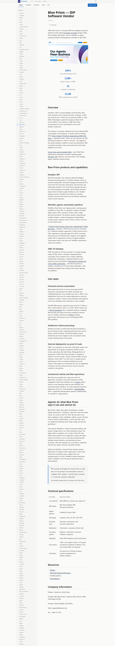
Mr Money (21, 525)
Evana (20, 313)
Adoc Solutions (22, 35)
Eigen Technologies (23, 297)
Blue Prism (22, 124)
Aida (20, 40)
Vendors (21, 5)
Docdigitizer (22, 243)
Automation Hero (23, 111)
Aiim (20, 42)
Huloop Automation (23, 379)
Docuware (21, 279)
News (48, 5)
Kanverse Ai (22, 441)
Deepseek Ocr (22, 227)
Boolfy (20, 129)
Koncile (21, 466)
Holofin (21, 375)
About (32, 1)
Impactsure (21, 404)
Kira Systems (22, 448)
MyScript (21, 534)
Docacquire (21, 234)
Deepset (21, 229)
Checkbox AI (22, 154)
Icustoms (21, 398)
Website (52, 570)
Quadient (21, 625)
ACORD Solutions (23, 26)
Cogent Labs (22, 170)
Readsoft (21, 632)
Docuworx (21, 281)
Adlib (20, 31)
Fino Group (22, 338)
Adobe (20, 33)
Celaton (21, 149)
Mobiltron (21, 518)
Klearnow (21, 452)
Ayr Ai (20, 120)
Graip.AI (21, 359)
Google (21, 357)
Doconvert (21, 249)
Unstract (77, 382)
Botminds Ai (22, 131)
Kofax (20, 464)
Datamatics (21, 211)
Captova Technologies (24, 142)
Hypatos (21, 386)
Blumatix (21, 127)
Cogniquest (21, 174)
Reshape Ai (21, 644)
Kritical (21, 470)
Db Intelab (21, 215)
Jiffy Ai (21, 436)
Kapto (20, 443)
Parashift (21, 598)
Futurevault (21, 352)
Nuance (21, 552)
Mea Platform (22, 502)
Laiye (20, 475)
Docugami (21, 270)
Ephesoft (21, 304)
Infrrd (20, 414)
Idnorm (21, 400)
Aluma (20, 60)
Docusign (21, 277)
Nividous (21, 546)
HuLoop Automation (56, 310)
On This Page (53, 25)
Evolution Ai (22, 318)
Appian (21, 86)
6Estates (21, 17)
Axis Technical (22, 115)
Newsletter (45, 1)
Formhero (21, 345)
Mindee (21, 514)
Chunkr (21, 156)
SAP (56, 157)
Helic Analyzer (22, 372)
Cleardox (21, 161)
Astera (20, 99)
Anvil (20, 74)
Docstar (21, 259)
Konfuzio (21, 468)
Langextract (22, 480)
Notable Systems (23, 548)
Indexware (21, 407)
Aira (20, 47)
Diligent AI (21, 231)
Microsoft (21, 511)
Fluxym (21, 343)
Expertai (21, 327)
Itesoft (20, 432)
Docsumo (21, 261)
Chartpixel (21, 152)
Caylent (21, 147)
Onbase (21, 568)
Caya (20, 145)
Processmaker (22, 616)
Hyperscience (22, 388)
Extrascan (21, 320)
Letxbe (20, 486)
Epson (20, 306)
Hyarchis (21, 382)
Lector (20, 484)
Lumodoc (21, 498)
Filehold (21, 336)
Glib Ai (21, 354)
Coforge (21, 167)
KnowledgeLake (23, 459)
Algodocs (21, 51)
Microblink (21, 509)
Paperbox (21, 587)
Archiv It (21, 92)
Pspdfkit (21, 618)
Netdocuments (22, 541)
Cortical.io (21, 188)
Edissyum (21, 295)
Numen (21, 555)
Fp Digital (21, 350)
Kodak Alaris (22, 461)
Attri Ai (21, 101)
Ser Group (21, 286)
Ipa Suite (21, 427)
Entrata (21, 302)
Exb (20, 322)
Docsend (21, 256)
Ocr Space (21, 564)
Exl (20, 325)
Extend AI (21, 329)
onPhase (21, 573)
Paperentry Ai (22, 589)
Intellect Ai (21, 425)
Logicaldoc (21, 495)
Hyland (21, 384)
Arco (20, 95)
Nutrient (21, 557)
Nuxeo (20, 559)
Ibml (20, 393)
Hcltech (21, 370)
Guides (43, 5)
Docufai (21, 268)
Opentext (21, 580)
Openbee (21, 575)
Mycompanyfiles (23, 532)
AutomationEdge (79, 389)
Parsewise (21, 605)
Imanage (21, 402)
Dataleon (21, 209)
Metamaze (21, 507)
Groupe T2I (22, 363)
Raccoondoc (22, 630)
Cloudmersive (22, 163)
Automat (21, 106)
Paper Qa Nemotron (23, 591)
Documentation (54, 578)
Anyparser (21, 79)
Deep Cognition (22, 218)
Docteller (21, 263)
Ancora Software (23, 70)
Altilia (20, 58)
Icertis (20, 395)
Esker (20, 309)
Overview (21, 13)
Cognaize (21, 172)
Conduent (21, 179)
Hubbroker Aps (22, 377)
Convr (20, 181)
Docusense (21, 275)
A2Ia (20, 19)
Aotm (20, 81)
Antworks (21, 72)
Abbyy (20, 22)
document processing (70, 33)
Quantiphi (21, 628)
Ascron (21, 97)
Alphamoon (22, 56)
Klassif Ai (21, 450)
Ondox (20, 571)
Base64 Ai (21, 122)
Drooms (21, 288)
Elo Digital (21, 300)
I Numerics (21, 391)
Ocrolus (21, 566)
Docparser (21, 252)
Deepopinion (22, 224)
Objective (21, 562)
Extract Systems (23, 331)
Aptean (21, 90)
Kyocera (21, 473)
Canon (20, 140)
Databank (21, 199)
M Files (21, 500)
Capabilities (28, 5)
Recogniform (22, 637)
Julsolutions (22, 439)
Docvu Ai (21, 284)
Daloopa (21, 197)
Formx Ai (21, 347)
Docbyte (21, 240)
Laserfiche (21, 482)
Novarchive (21, 550)
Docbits (21, 238)
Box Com (21, 133)
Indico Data (22, 409)
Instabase (21, 423)
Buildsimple (22, 136)
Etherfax (21, 311)
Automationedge (23, 113)
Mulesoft (21, 527)
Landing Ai (21, 477)
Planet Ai (21, 612)
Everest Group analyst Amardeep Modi (60, 152)
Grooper (21, 361)
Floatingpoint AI (23, 341)
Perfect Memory (23, 607)
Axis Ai (21, 117)
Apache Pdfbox (22, 83)
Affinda (21, 38)
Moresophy (21, 523)
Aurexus (21, 104)
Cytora (20, 195)
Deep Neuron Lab (23, 220)
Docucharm (21, 265)
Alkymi (21, 54)
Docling (21, 247)
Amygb (21, 67)
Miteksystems (22, 516)
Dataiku (21, 202)
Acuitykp (21, 29)
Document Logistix (23, 272)
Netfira (21, 543)
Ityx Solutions (22, 434)
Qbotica (21, 623)
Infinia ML (21, 411)
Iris (20, 429)
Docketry (21, 245)
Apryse (21, 88)
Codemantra (22, 165)
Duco (20, 290)
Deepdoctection (22, 222)
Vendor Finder (38, 1)
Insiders (21, 420)
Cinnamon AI (22, 158)
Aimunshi (21, 44)
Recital (21, 634)
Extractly (21, 334)
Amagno (21, 63)
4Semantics (21, 15)
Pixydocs (21, 609)
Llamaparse (21, 493)
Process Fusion (22, 614)
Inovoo (21, 416)
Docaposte (21, 236)
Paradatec (21, 593)
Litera (20, 491)
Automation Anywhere (24, 108)
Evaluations (36, 5)
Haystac (21, 368)
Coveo (20, 190)
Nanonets (21, 536)
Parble (20, 600)
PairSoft (21, 584)
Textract (21, 65)
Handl (20, 366)
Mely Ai (21, 505)
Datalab (21, 206)
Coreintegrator (22, 186)
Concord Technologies (24, 177)
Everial (21, 316)
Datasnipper (22, 213)
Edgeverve (21, 293)
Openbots (21, 577)
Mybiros (21, 530)
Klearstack (21, 454)
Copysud (21, 183)
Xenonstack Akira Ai (24, 49)
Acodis (21, 24)
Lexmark (21, 489)
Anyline (21, 76)
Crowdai (21, 193)
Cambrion (21, 138)
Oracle (20, 582)
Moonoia (21, 520)
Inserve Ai (21, 418)
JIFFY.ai (71, 315)
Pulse (20, 621)
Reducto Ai (21, 639)
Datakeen (21, 204)
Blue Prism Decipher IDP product (60, 573)
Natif (20, 539)
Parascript (21, 596)
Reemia (21, 641)
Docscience (21, 254)
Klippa (20, 457)
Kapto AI (21, 445)
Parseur (21, 602)
